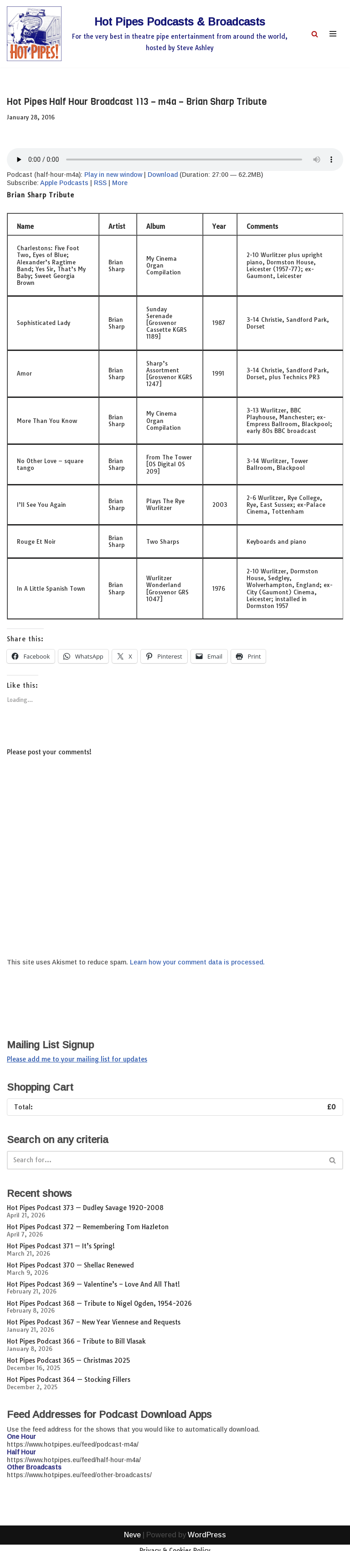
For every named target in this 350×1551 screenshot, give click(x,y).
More (120, 182)
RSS (100, 182)
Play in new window (113, 174)
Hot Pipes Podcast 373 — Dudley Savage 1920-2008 (85, 1208)
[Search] (314, 34)
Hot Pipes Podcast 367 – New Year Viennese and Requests (93, 1322)
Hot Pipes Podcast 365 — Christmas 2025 (68, 1360)
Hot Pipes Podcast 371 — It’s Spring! (61, 1246)
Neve (132, 1541)
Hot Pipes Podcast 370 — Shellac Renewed (70, 1265)
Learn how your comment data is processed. (197, 962)
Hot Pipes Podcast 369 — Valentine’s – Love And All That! (93, 1284)
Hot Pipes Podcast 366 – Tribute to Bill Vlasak (76, 1341)
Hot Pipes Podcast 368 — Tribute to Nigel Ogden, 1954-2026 (99, 1303)
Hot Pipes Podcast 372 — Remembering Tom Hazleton (88, 1227)
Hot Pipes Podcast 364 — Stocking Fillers (68, 1380)
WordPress (207, 1541)
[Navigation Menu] (333, 33)
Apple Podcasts (64, 182)
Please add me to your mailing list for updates (77, 1059)
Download (163, 174)
